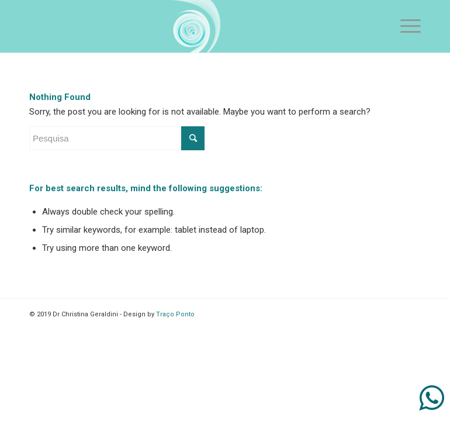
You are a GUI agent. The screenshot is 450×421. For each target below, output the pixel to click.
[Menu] (405, 26)
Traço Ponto (175, 314)
